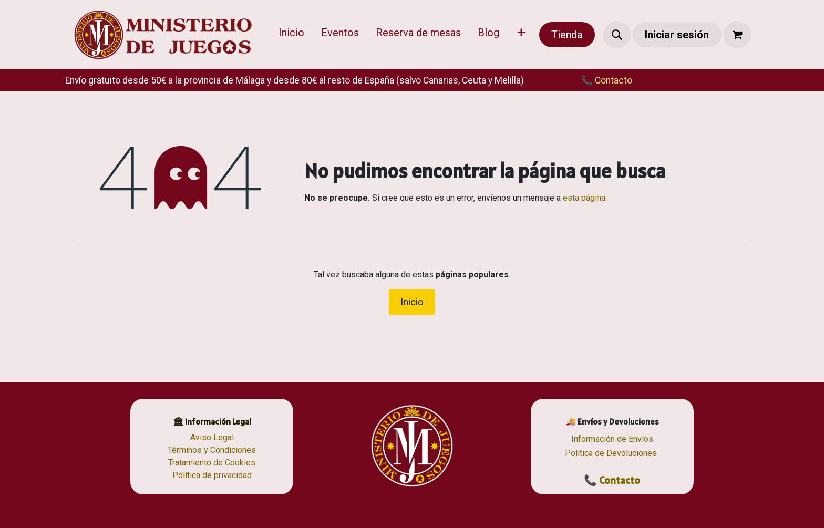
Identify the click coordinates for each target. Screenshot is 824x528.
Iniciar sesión (677, 34)
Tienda (566, 34)
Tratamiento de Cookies (211, 463)
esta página (584, 198)
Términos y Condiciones (212, 450)
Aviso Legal (212, 437)
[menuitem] (291, 34)
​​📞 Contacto (596, 80)
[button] (617, 34)
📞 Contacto (612, 480)
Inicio (412, 302)
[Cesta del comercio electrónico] (737, 34)
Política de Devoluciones (611, 453)
